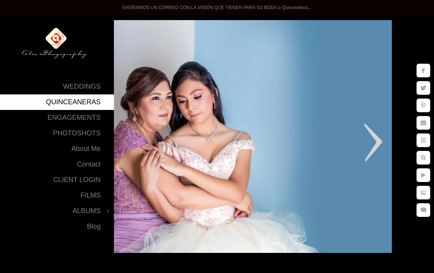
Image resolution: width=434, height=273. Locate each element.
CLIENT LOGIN (77, 180)
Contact (89, 164)
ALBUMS (87, 211)
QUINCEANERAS (73, 102)
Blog (94, 226)
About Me (86, 148)
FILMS (90, 195)
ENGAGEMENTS (74, 117)
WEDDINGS (82, 86)
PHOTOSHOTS (77, 133)
